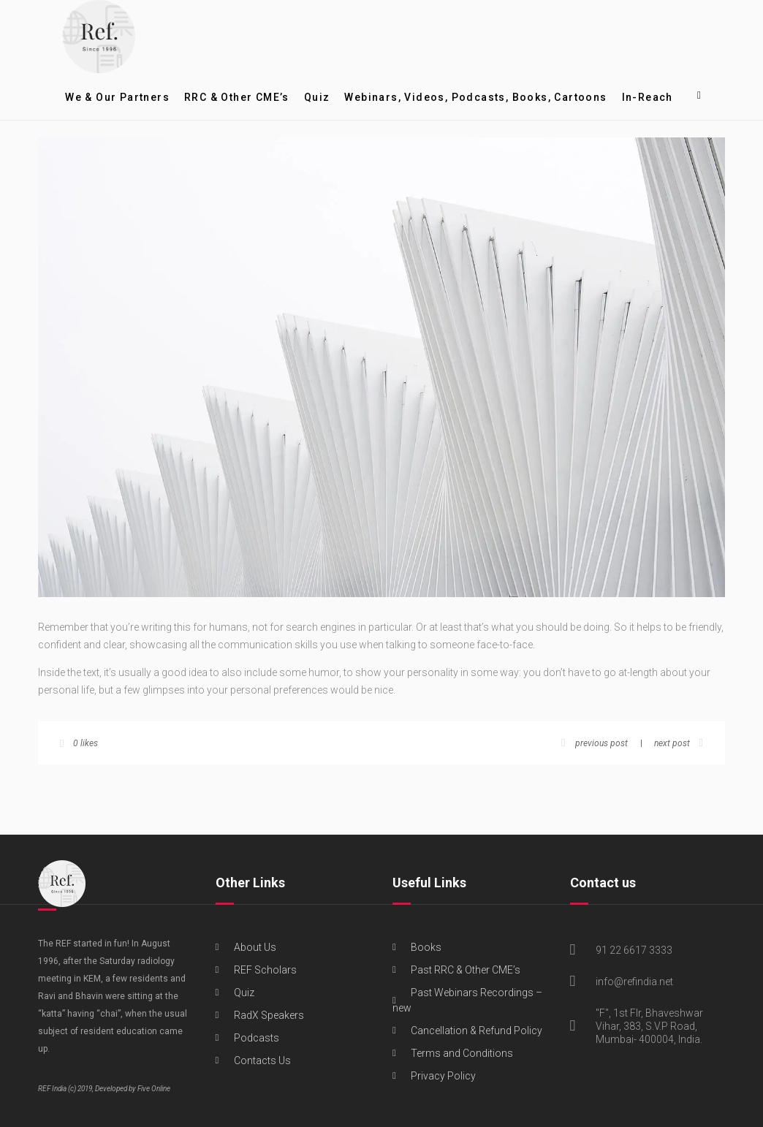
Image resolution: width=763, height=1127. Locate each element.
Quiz (244, 992)
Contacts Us (262, 1060)
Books (426, 947)
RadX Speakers (269, 1015)
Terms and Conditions (462, 1053)
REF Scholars (265, 970)
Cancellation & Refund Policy (476, 1030)
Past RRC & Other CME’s (465, 970)
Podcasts (256, 1038)
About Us (255, 947)
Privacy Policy (443, 1076)
